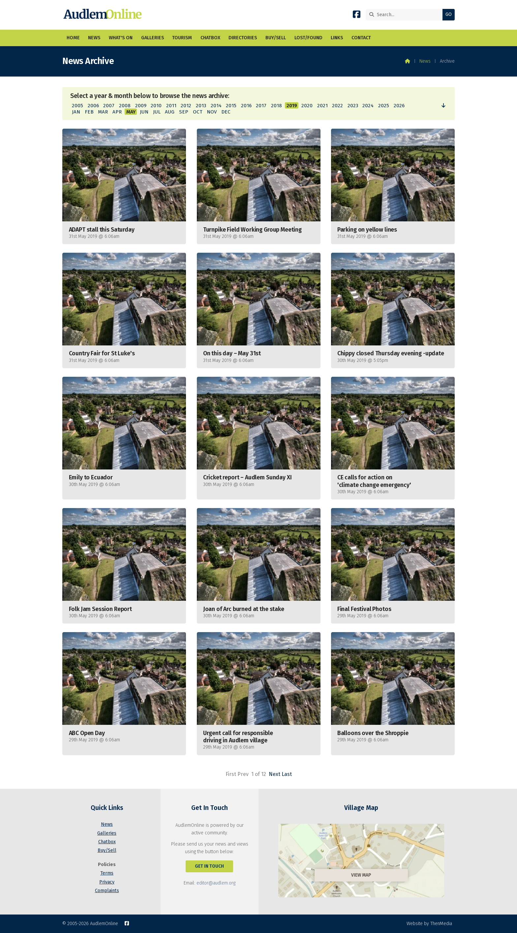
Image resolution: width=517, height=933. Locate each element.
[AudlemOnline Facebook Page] (356, 16)
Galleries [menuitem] (152, 38)
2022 (337, 106)
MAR (103, 112)
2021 (322, 106)
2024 (368, 106)
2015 (231, 106)
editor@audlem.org (216, 883)
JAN (76, 112)
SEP (183, 112)
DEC (225, 112)
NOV (212, 112)
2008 (125, 106)
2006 (93, 106)
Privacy (106, 882)
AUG (169, 112)
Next (274, 774)
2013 (201, 106)
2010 (156, 106)
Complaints (107, 890)
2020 (307, 106)
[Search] (405, 14)
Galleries (106, 833)
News (425, 61)
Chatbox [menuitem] (210, 38)
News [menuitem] (94, 38)
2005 (77, 106)
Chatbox (107, 842)
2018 (276, 106)
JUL (157, 112)
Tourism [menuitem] (182, 38)
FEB (89, 112)
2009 (140, 106)
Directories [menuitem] (242, 38)
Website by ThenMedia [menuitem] (429, 923)
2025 (383, 106)
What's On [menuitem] (121, 38)
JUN (144, 112)
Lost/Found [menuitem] (308, 38)
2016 (246, 106)
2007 (108, 106)
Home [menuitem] (73, 38)
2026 (399, 106)
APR (117, 112)
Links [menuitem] (337, 38)
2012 (186, 106)
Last (287, 774)
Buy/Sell (107, 850)
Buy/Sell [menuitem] (275, 38)
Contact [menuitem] (361, 38)
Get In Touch (209, 866)
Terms (106, 873)
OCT (197, 112)
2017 (261, 106)
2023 (353, 106)
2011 (171, 106)
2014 (216, 106)
